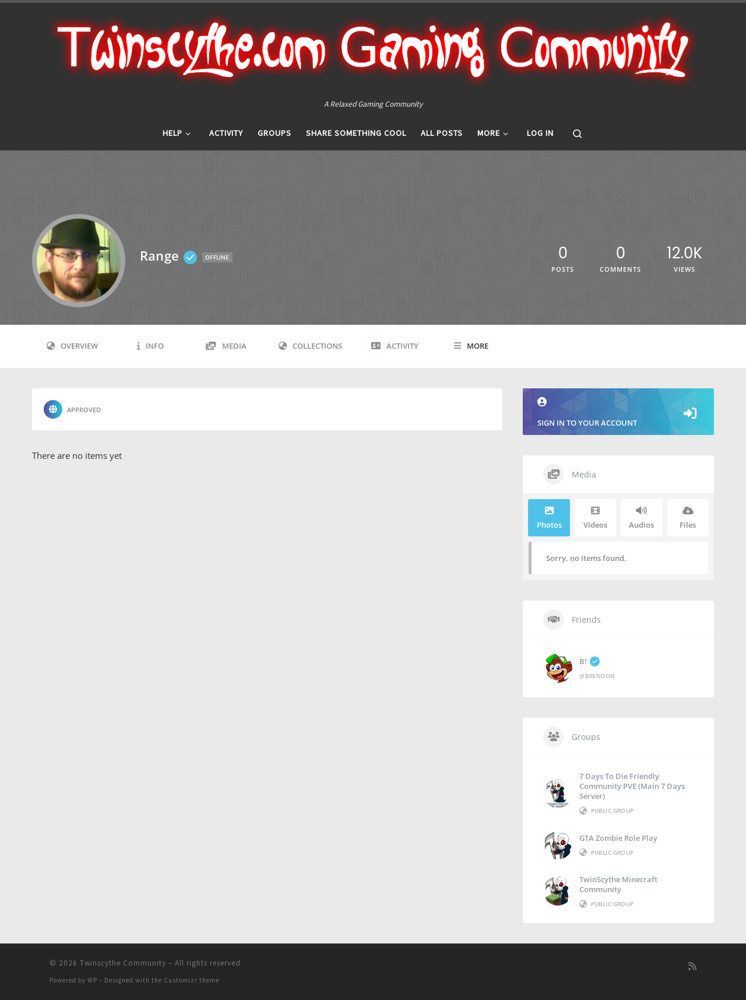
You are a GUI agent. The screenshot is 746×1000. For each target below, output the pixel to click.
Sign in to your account (618, 412)
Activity (394, 346)
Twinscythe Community (123, 963)
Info (150, 346)
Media (226, 346)
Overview (72, 346)
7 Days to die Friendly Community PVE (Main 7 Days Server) (632, 786)
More (471, 346)
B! (589, 661)
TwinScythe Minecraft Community (618, 884)
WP (92, 980)
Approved (72, 409)
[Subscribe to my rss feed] (692, 966)
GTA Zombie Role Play (618, 838)
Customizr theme (191, 980)
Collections (310, 346)
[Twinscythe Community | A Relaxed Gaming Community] (373, 50)
